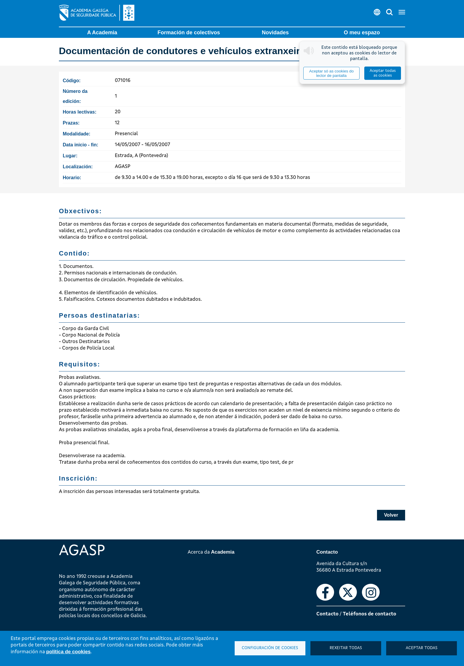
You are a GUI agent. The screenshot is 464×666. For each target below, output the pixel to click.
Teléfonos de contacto (369, 614)
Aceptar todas (421, 648)
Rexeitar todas (346, 648)
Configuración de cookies (270, 648)
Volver (391, 515)
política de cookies (68, 651)
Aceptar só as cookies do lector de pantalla (331, 73)
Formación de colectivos (188, 32)
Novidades (275, 32)
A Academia (102, 32)
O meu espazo (362, 32)
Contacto (327, 614)
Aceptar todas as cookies (383, 73)
